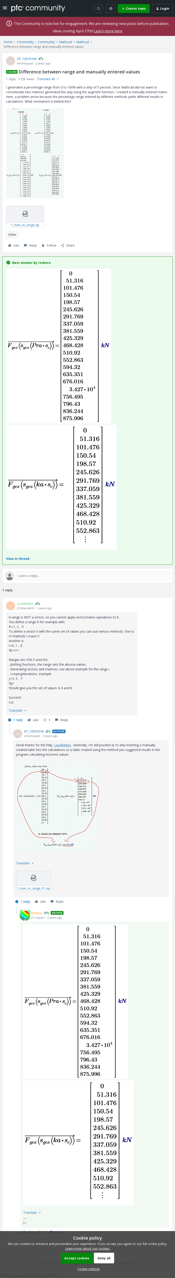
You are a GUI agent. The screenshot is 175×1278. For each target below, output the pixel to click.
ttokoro (36, 913)
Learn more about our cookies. (87, 1248)
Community (25, 42)
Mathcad (65, 42)
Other (12, 234)
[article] (87, 662)
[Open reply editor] (87, 576)
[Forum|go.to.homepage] (38, 8)
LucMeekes (25, 603)
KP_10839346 (27, 59)
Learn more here (108, 31)
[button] (5, 9)
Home (8, 42)
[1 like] (46, 720)
